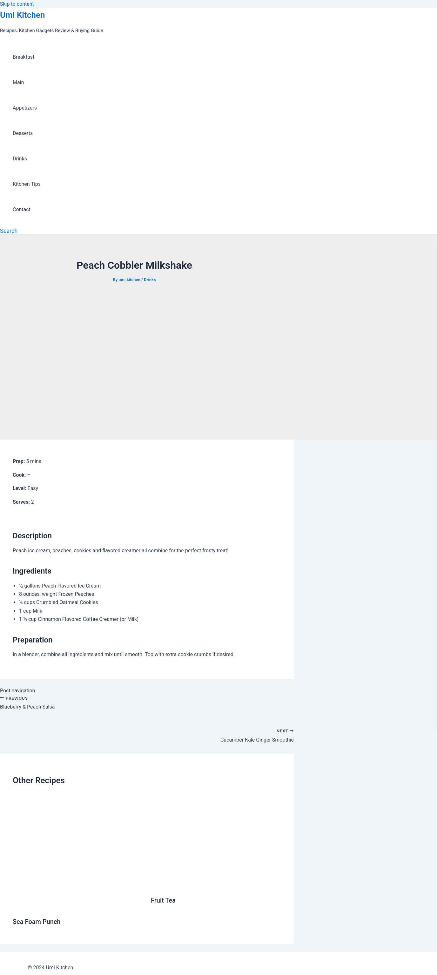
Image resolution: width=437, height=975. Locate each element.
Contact (21, 209)
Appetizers (25, 108)
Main (18, 82)
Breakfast (23, 57)
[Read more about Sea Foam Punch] (78, 906)
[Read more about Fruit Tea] (216, 885)
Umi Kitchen (22, 15)
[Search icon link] (8, 230)
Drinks (20, 159)
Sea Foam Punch (36, 921)
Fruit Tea (163, 900)
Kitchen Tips (27, 184)
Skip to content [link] (17, 4)
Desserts (23, 133)
